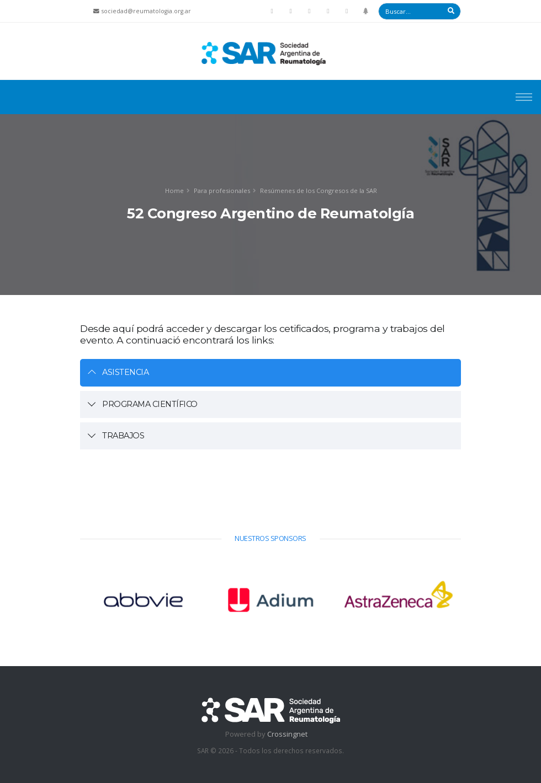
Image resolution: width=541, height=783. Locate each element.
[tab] (270, 372)
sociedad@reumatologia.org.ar (146, 11)
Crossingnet (287, 734)
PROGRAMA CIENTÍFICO (150, 404)
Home (174, 190)
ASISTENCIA (125, 372)
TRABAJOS (123, 436)
